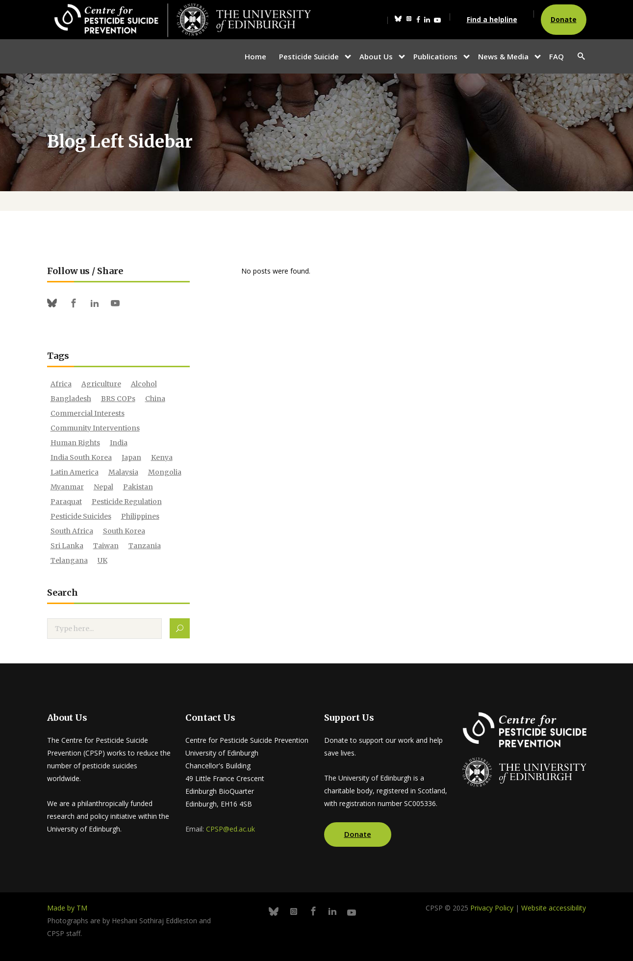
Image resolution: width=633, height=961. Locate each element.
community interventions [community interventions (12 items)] (95, 428)
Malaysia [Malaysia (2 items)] (123, 472)
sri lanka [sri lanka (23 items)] (67, 545)
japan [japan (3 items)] (131, 457)
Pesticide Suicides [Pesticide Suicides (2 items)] (81, 516)
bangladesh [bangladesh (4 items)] (71, 398)
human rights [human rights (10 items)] (75, 442)
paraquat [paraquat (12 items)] (66, 501)
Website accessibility (553, 907)
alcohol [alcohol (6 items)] (144, 383)
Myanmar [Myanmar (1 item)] (67, 486)
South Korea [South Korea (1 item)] (124, 531)
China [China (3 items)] (155, 398)
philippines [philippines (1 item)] (140, 516)
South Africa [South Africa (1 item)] (72, 531)
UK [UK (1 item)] (102, 560)
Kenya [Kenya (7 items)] (162, 457)
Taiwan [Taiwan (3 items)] (106, 545)
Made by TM (67, 907)
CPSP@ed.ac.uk (230, 829)
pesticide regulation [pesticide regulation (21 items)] (127, 501)
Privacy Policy (491, 907)
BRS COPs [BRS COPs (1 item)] (118, 398)
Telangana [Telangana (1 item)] (69, 560)
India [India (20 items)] (118, 442)
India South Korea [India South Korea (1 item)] (81, 457)
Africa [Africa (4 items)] (61, 383)
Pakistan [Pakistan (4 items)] (138, 486)
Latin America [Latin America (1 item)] (75, 472)
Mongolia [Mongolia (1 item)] (164, 472)
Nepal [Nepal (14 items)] (103, 486)
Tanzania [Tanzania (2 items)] (144, 545)
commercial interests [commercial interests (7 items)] (88, 413)
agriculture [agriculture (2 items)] (101, 383)
